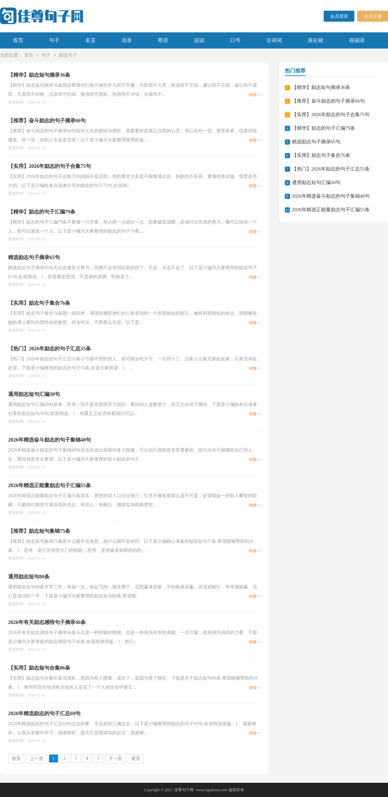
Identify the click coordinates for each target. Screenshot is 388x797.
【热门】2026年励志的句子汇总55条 (49, 348)
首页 (18, 40)
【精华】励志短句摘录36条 (39, 75)
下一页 (115, 758)
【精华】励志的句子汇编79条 (41, 211)
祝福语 (357, 40)
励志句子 (68, 55)
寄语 (163, 40)
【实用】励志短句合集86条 (39, 668)
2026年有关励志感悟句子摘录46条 (47, 622)
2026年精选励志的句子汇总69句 (44, 713)
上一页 (36, 758)
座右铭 (315, 40)
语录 (127, 40)
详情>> (255, 95)
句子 (54, 40)
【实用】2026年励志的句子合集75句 (49, 166)
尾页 (135, 758)
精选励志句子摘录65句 (34, 257)
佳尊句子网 (184, 790)
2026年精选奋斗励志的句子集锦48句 (49, 439)
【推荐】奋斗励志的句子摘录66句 (47, 120)
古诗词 (274, 40)
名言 (90, 40)
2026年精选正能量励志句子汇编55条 (49, 485)
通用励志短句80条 (28, 576)
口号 (235, 40)
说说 (199, 40)
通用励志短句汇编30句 (34, 394)
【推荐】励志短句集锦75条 (39, 531)
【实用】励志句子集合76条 (39, 303)
